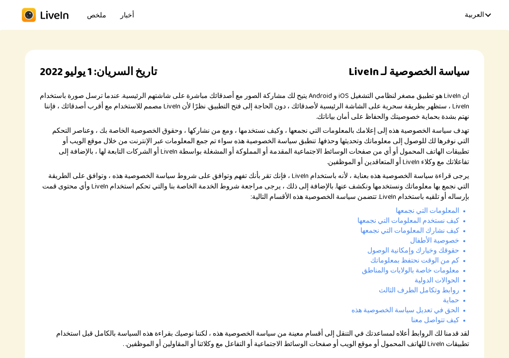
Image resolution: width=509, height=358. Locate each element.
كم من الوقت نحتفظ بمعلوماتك (414, 260)
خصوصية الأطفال (434, 240)
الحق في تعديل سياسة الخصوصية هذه (405, 310)
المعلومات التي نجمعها (427, 210)
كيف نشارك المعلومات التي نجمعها (409, 230)
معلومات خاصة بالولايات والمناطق (410, 270)
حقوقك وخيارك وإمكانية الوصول (413, 250)
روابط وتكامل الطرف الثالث (419, 290)
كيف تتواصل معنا (435, 320)
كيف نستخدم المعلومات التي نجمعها (408, 220)
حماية (451, 300)
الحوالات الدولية (437, 280)
